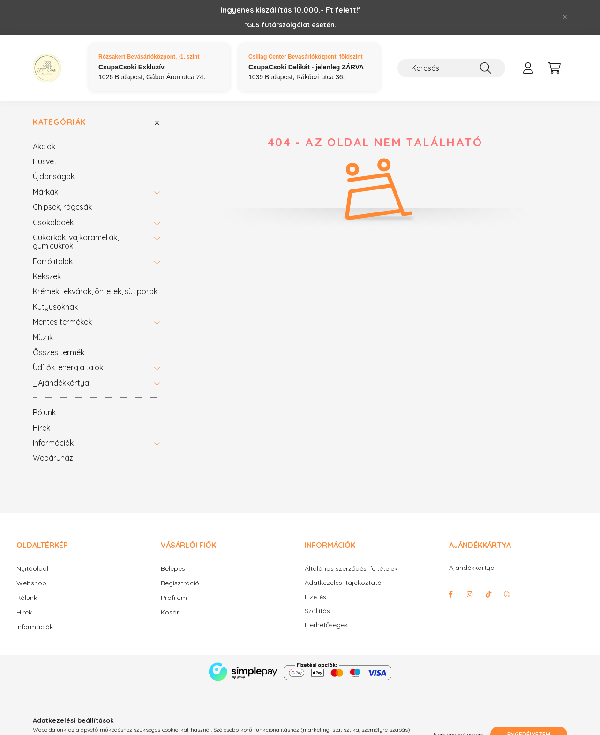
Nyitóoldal (32, 568)
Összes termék (58, 352)
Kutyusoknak (55, 306)
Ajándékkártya (472, 567)
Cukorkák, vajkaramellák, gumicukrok (76, 241)
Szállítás (317, 611)
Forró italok (53, 261)
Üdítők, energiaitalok (68, 367)
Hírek (41, 427)
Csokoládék (53, 222)
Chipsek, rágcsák (62, 207)
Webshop (31, 583)
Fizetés (315, 597)
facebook (451, 594)
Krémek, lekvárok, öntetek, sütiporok (95, 291)
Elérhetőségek (326, 625)
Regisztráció (180, 583)
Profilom (174, 597)
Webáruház (53, 457)
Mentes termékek (62, 321)
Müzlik (43, 337)
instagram (469, 594)
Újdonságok (54, 176)
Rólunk (44, 412)
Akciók (44, 146)
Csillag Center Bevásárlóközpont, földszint (305, 56)
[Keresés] (451, 68)
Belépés (173, 568)
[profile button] (527, 68)
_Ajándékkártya (61, 382)
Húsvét (45, 161)
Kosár (170, 612)
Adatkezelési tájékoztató (343, 583)
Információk (53, 442)
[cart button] (554, 68)
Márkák (45, 192)
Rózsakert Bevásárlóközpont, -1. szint (148, 56)
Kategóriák (59, 122)
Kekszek (47, 276)
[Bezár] (565, 17)
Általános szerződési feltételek (351, 569)
